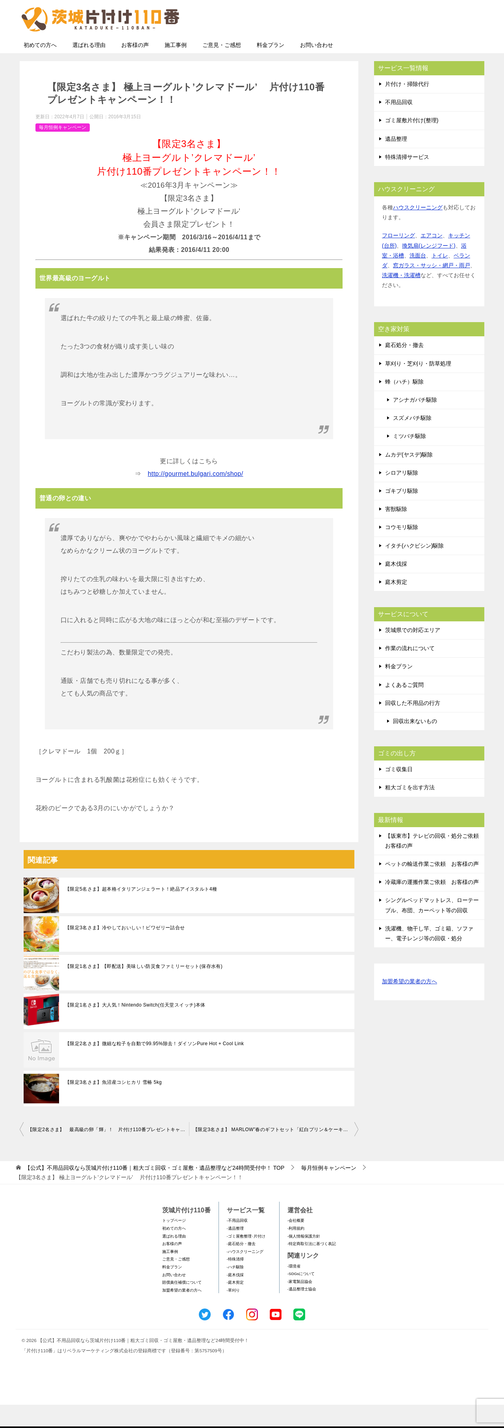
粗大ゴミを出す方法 (410, 810)
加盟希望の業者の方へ (409, 1005)
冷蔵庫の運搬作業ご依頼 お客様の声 (432, 905)
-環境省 (293, 1289)
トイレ (440, 279)
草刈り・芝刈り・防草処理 (418, 387)
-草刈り (233, 1313)
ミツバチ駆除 (409, 459)
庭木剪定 (396, 605)
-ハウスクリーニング (245, 1275)
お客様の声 (135, 68)
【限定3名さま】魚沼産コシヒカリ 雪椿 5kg (113, 1105)
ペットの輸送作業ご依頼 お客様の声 (432, 887)
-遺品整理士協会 (301, 1312)
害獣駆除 (396, 532)
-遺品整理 (235, 1251)
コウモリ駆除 (401, 550)
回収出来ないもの (415, 744)
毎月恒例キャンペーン (62, 150)
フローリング (398, 258)
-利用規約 (295, 1251)
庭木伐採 (396, 587)
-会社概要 (295, 1244)
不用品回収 (399, 125)
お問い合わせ (316, 68)
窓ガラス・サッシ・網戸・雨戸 (431, 288)
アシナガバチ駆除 (415, 423)
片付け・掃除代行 (407, 107)
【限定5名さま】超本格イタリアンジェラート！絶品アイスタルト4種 (141, 912)
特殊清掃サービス (407, 180)
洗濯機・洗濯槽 (401, 298)
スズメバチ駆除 (412, 441)
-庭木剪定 (235, 1305)
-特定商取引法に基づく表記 (311, 1267)
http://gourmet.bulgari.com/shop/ (195, 497)
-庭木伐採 (235, 1298)
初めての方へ (40, 68)
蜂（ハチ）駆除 (404, 405)
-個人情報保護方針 (303, 1259)
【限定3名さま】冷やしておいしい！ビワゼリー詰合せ (125, 951)
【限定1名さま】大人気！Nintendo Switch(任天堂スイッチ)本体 (135, 1028)
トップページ (174, 1244)
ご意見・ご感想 (221, 68)
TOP (154, 1191)
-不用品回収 (237, 1244)
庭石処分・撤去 (404, 368)
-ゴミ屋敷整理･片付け (246, 1259)
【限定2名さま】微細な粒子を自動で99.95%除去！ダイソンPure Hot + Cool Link (154, 1067)
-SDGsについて (301, 1297)
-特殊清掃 (235, 1282)
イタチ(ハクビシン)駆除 (414, 569)
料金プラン (270, 68)
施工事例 (176, 68)
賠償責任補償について (182, 1305)
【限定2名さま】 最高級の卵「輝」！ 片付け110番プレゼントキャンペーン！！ (108, 1153)
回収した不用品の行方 (412, 726)
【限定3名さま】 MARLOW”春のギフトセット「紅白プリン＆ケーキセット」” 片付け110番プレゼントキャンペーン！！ (275, 1153)
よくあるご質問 (404, 708)
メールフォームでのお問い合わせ (411, 46)
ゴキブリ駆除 (401, 514)
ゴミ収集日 (399, 792)
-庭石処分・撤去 (241, 1267)
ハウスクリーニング (418, 230)
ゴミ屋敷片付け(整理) (411, 143)
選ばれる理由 (89, 68)
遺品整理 (396, 162)
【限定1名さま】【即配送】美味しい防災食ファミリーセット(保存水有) (143, 989)
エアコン (432, 258)
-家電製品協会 (299, 1305)
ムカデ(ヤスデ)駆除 (409, 478)
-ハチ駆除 (235, 1290)
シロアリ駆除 (401, 496)
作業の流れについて (410, 671)
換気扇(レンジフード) (428, 269)
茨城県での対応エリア (412, 653)
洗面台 (418, 279)
